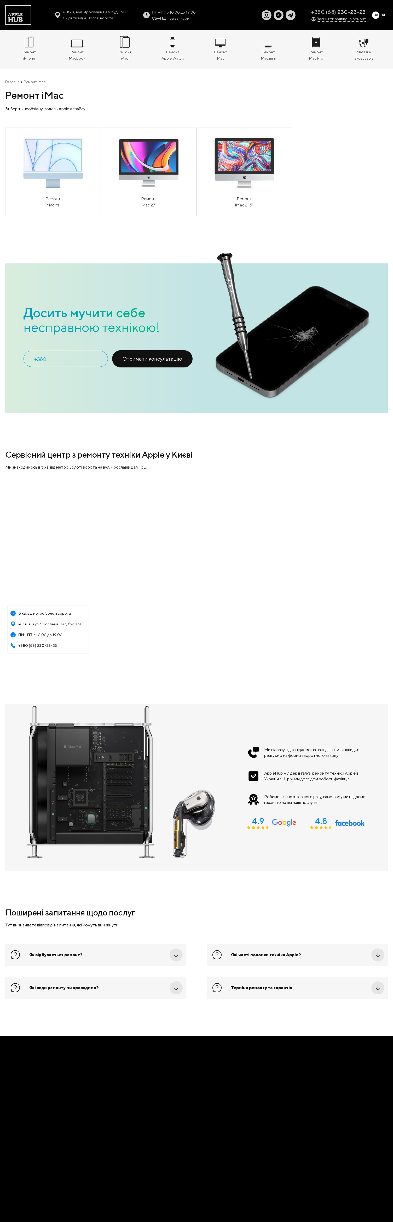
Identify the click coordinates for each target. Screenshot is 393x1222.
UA (376, 15)
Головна (12, 82)
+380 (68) (338, 12)
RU (384, 15)
